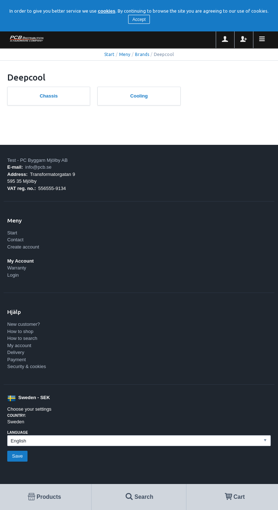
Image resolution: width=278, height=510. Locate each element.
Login (13, 275)
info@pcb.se (38, 167)
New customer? (23, 324)
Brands (142, 54)
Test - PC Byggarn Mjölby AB (37, 160)
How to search (22, 338)
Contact (15, 239)
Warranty (16, 268)
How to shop (20, 331)
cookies (106, 11)
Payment (16, 359)
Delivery (15, 352)
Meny (124, 54)
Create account (23, 247)
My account (19, 345)
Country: (16, 416)
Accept (139, 19)
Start (109, 54)
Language (17, 433)
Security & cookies (26, 366)
